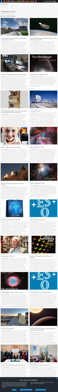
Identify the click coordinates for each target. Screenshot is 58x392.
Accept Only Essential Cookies (26, 389)
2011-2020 (8, 16)
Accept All (14, 389)
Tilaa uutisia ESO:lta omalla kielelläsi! (7, 13)
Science (46, 1)
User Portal (51, 1)
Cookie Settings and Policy (41, 389)
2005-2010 (13, 16)
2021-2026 (3, 16)
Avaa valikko (4, 4)
